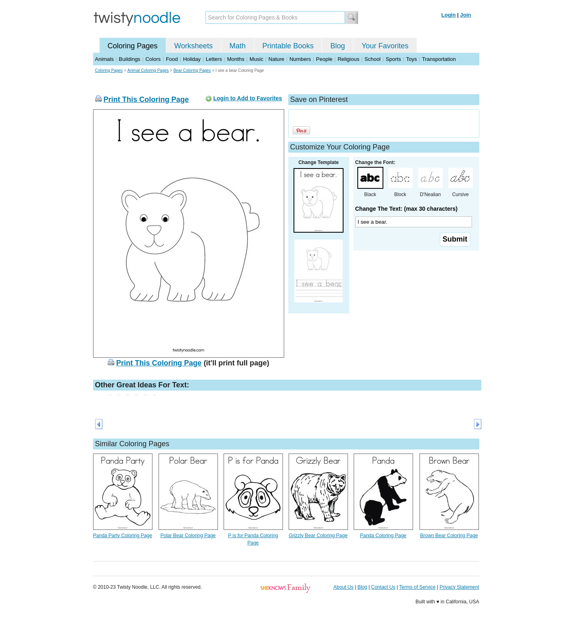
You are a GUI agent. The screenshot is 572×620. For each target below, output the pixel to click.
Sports (393, 59)
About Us (343, 587)
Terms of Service (417, 587)
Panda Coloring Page (383, 535)
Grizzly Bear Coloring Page (318, 535)
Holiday (191, 59)
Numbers (300, 59)
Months (236, 59)
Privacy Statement (459, 587)
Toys (411, 59)
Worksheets (193, 46)
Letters (214, 59)
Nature (276, 59)
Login (449, 15)
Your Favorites (384, 46)
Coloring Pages (133, 46)
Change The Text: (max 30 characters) (406, 208)
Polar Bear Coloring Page (187, 535)
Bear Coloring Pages (192, 70)
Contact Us (383, 587)
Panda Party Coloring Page (122, 535)
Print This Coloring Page (146, 99)
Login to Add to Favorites (247, 98)
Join (465, 15)
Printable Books (287, 46)
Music (256, 59)
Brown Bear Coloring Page (449, 535)
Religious (348, 59)
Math (237, 46)
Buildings (129, 59)
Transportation (439, 59)
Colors (153, 59)
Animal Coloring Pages (148, 70)
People (324, 59)
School (373, 59)
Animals (104, 59)
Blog (337, 46)
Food (172, 59)
